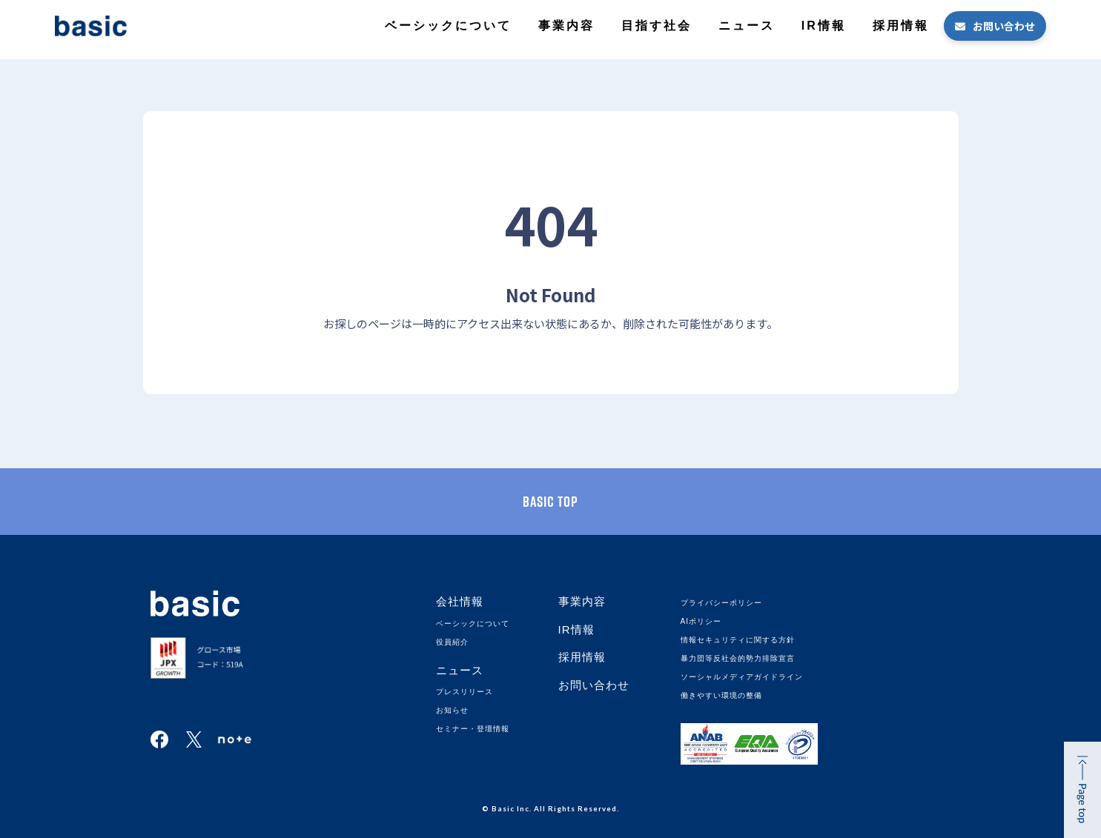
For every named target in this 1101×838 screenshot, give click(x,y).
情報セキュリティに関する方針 (738, 640)
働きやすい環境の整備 (721, 695)
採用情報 (901, 25)
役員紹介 (452, 642)
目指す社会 (656, 25)
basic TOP (550, 501)
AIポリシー (701, 621)
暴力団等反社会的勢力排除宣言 (738, 658)
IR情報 (823, 25)
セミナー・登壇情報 (472, 729)
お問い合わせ (1004, 26)
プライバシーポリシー (721, 603)
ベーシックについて (448, 25)
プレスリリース (464, 692)
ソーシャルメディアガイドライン (742, 677)
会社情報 (459, 601)
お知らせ (452, 710)
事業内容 (566, 25)
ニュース (746, 25)
